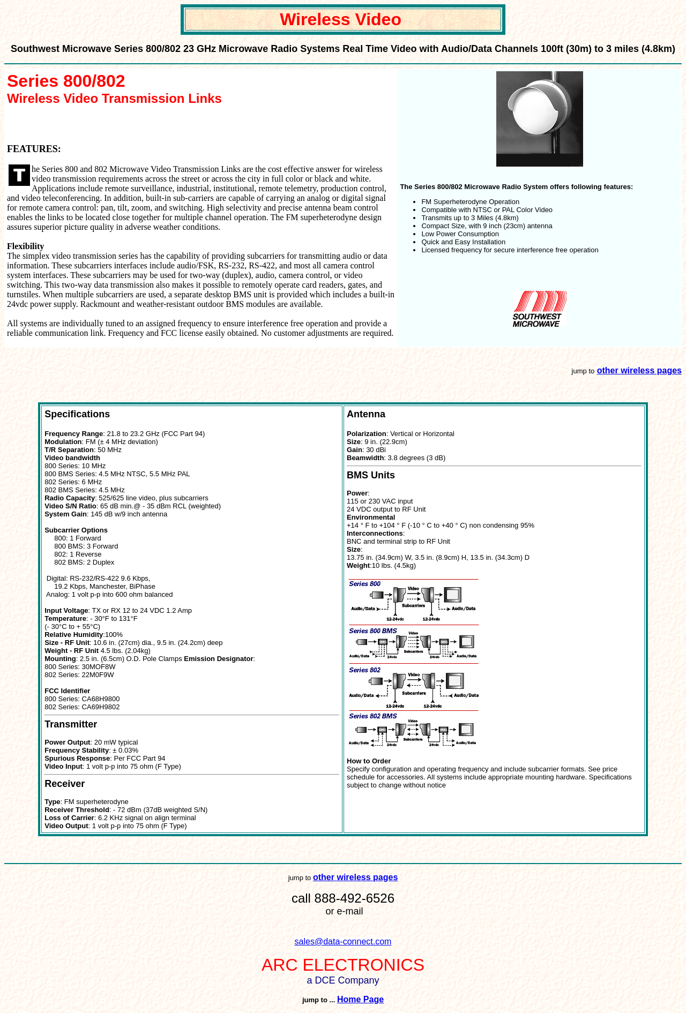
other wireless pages (639, 370)
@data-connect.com (353, 941)
